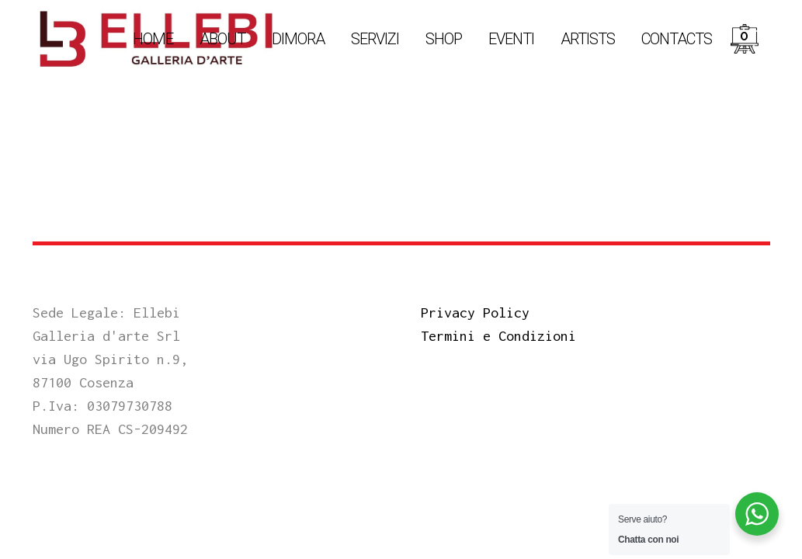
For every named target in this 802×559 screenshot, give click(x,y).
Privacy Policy (475, 312)
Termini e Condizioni (498, 336)
